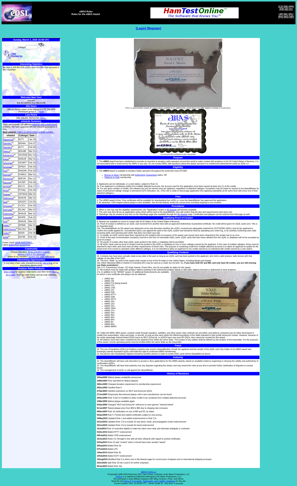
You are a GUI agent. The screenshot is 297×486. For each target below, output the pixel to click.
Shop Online (9, 272)
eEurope (7, 182)
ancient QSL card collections (41, 256)
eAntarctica (9, 155)
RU (286, 17)
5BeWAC (8, 143)
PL (291, 14)
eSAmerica (8, 214)
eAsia (6, 159)
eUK (6, 221)
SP (291, 17)
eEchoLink (8, 178)
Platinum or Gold (111, 177)
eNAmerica (9, 198)
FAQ (14, 54)
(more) (41, 111)
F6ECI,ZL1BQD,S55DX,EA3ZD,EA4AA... (36, 132)
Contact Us (17, 56)
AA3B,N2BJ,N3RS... (24, 242)
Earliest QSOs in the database (31, 254)
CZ (280, 6)
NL (286, 14)
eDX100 (7, 174)
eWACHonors (10, 229)
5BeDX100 (8, 139)
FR (281, 9)
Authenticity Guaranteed (19, 245)
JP (281, 14)
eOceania (8, 206)
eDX (6, 171)
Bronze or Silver (111, 175)
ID (286, 9)
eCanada (8, 167)
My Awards (172, 210)
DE (286, 6)
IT (291, 9)
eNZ (5, 202)
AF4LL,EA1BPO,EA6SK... (39, 252)
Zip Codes (10, 275)
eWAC (6, 225)
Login (141, 28)
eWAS (6, 233)
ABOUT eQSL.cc (148, 472)
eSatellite (8, 217)
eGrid (6, 190)
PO (280, 17)
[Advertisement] (31, 83)
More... (55, 272)
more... (43, 118)
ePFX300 (8, 210)
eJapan (7, 194)
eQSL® (119, 476)
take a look (48, 263)
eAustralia (8, 163)
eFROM (7, 186)
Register (154, 28)
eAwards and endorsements (44, 124)
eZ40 (6, 237)
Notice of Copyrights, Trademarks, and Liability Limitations (149, 481)
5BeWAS (8, 147)
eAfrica (7, 151)
